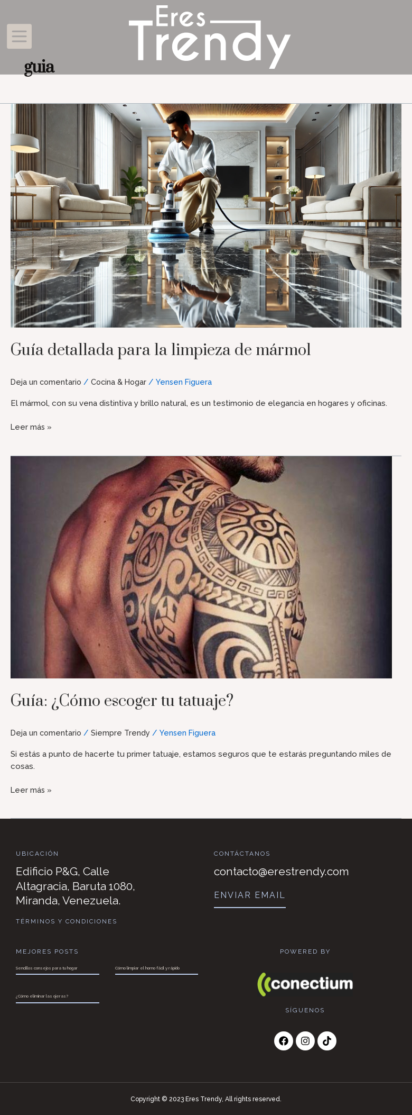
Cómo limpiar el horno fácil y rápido (147, 967)
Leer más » (32, 426)
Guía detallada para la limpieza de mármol (177, 350)
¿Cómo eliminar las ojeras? (42, 996)
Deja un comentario (47, 382)
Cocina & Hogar (122, 382)
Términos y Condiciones (67, 921)
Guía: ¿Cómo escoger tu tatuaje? (136, 701)
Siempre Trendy (123, 733)
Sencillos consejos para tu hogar (47, 967)
